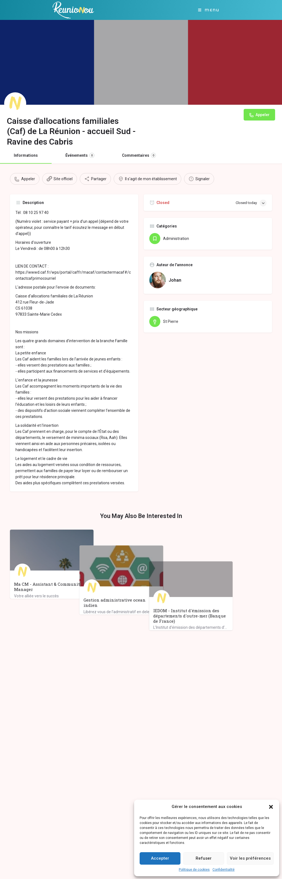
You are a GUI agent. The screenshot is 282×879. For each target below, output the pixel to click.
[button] (271, 807)
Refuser (204, 858)
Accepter (160, 858)
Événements (79, 155)
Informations (26, 155)
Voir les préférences (250, 858)
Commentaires (139, 155)
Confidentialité (223, 870)
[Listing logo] (15, 103)
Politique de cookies (194, 870)
